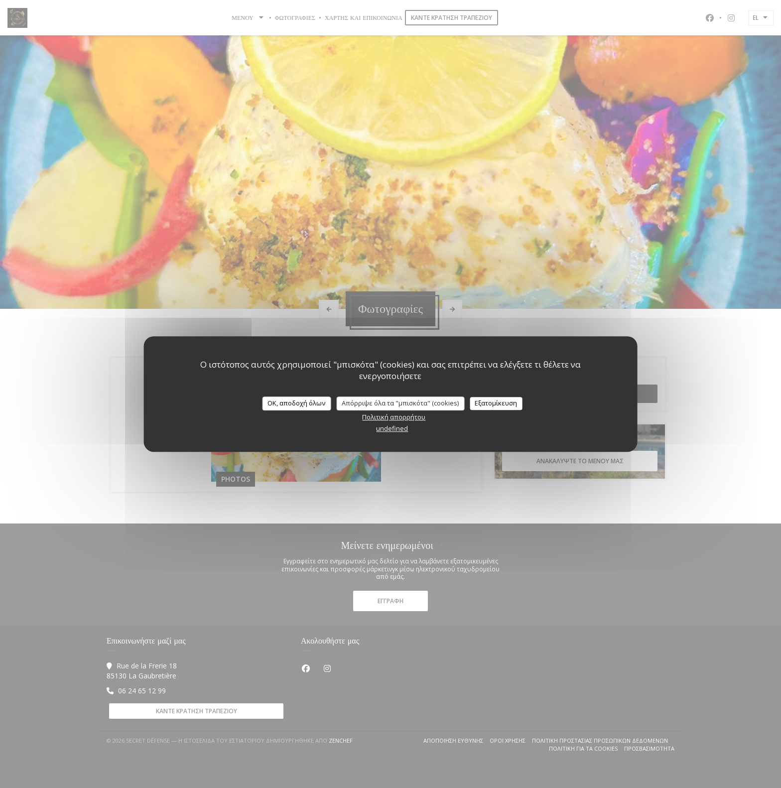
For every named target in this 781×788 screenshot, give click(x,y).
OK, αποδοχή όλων (296, 402)
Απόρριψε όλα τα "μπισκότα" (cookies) (400, 402)
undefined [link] (392, 428)
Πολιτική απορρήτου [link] (393, 416)
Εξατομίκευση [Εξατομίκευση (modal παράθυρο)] (496, 402)
